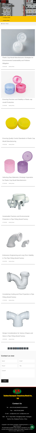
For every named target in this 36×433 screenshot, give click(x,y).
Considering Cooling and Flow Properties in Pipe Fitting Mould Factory (18, 295)
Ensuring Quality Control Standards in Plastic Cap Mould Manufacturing (18, 140)
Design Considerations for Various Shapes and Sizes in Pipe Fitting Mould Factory (17, 334)
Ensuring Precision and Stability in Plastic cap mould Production (17, 101)
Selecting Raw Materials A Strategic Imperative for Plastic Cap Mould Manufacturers (17, 178)
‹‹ (8, 348)
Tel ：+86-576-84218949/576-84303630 (17, 407)
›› (27, 348)
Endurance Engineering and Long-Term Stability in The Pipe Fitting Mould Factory (18, 256)
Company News (6, 17)
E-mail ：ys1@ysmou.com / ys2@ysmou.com (17, 413)
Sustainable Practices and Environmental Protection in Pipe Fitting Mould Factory (15, 217)
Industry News (6, 20)
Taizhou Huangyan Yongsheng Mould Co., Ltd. (20, 424)
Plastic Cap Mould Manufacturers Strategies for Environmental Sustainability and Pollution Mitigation (17, 60)
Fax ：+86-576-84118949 (17, 410)
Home (3, 23)
